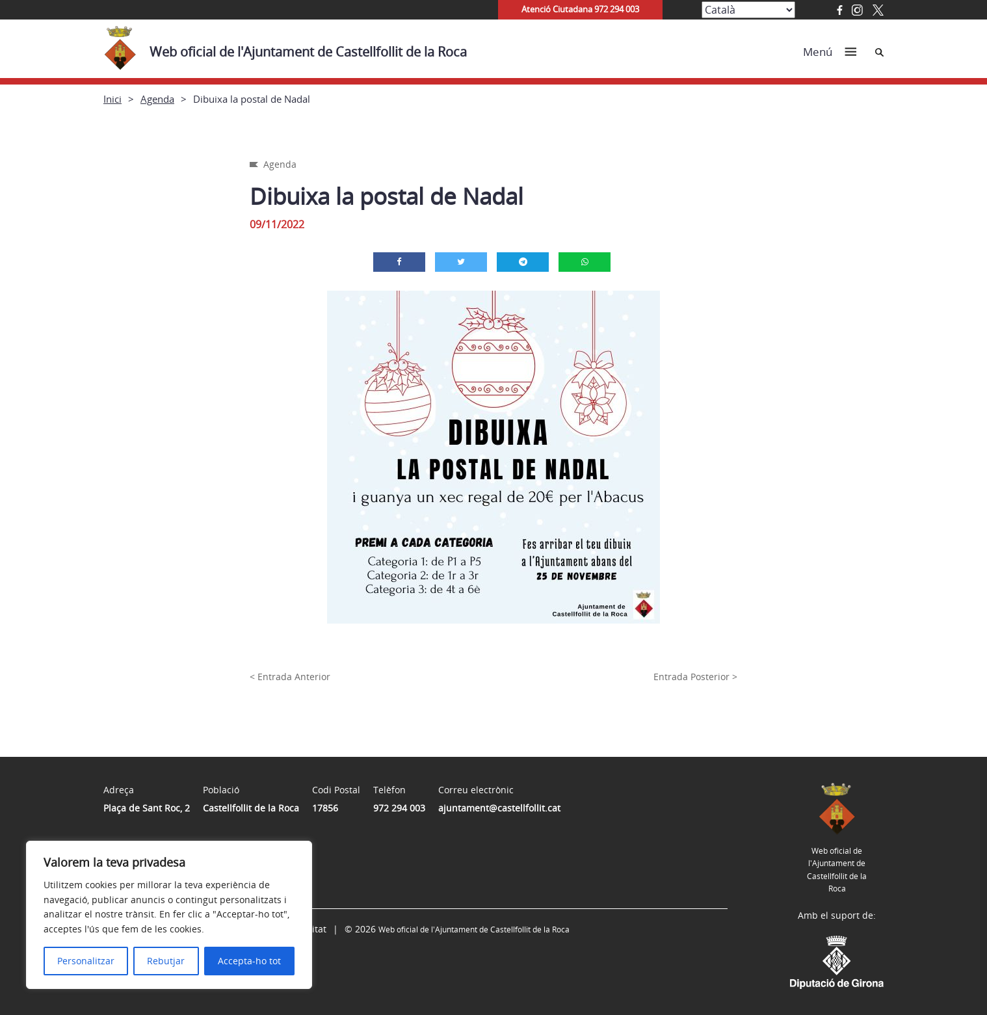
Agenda (157, 98)
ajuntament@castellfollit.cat (499, 808)
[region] (169, 915)
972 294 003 (399, 808)
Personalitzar (85, 961)
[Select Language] (748, 9)
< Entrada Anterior (290, 676)
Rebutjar (166, 961)
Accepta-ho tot (249, 961)
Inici (112, 98)
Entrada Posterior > (695, 676)
